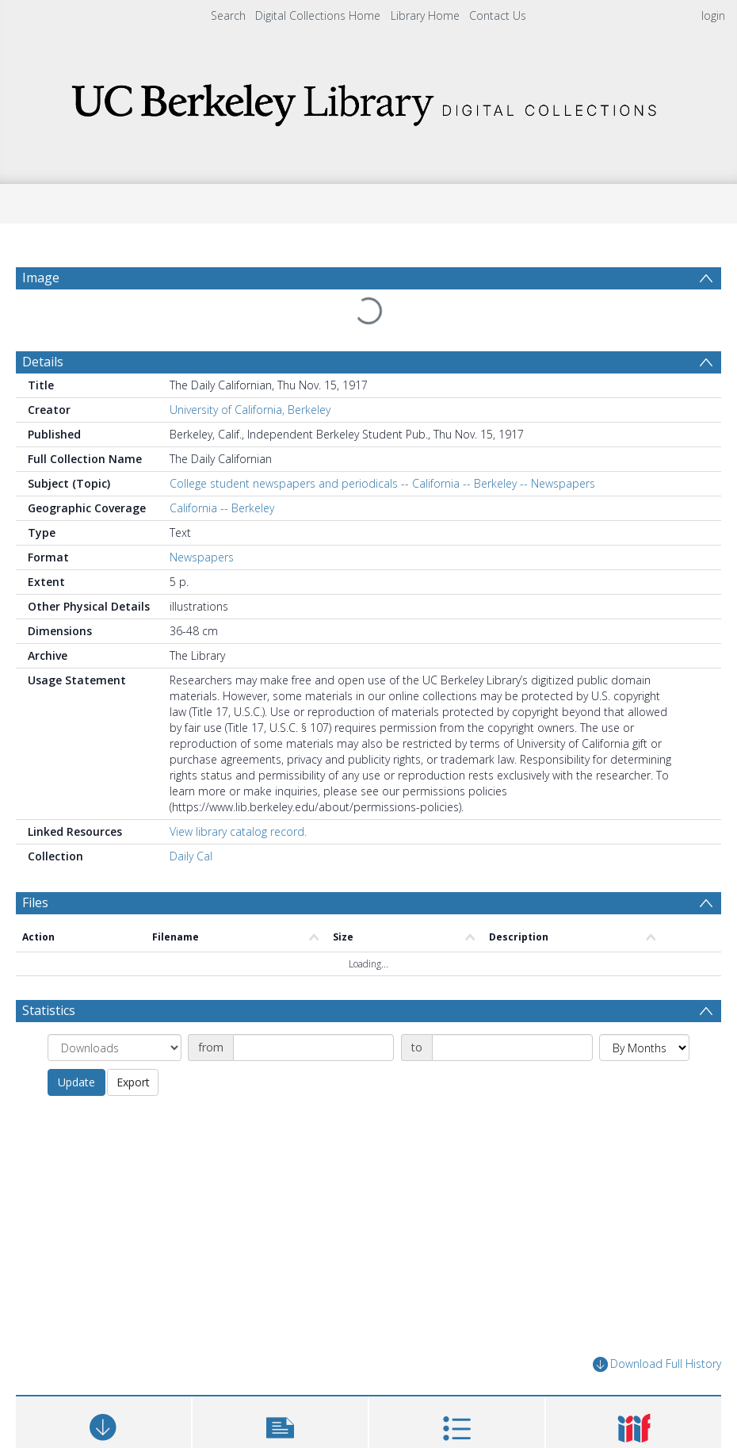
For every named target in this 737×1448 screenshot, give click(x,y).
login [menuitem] (713, 15)
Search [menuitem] (228, 15)
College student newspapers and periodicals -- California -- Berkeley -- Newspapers (382, 483)
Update (76, 1082)
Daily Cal (191, 856)
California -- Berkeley (222, 507)
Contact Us (497, 15)
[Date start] (313, 1047)
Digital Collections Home (317, 15)
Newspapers (202, 557)
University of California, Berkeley (250, 409)
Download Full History (657, 1364)
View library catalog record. (238, 831)
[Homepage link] (368, 100)
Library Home (425, 15)
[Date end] (512, 1047)
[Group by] (114, 1047)
